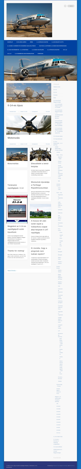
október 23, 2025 (23, 111)
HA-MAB (58, 408)
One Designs (65, 465)
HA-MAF (58, 419)
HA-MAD (58, 414)
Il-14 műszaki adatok (42, 42)
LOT (59, 330)
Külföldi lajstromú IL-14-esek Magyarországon (52, 45)
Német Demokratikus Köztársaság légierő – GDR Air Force (61, 367)
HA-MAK (58, 430)
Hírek (31, 42)
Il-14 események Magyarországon (24, 53)
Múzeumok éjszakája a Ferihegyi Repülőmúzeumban (40, 185)
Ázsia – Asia (59, 192)
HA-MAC (58, 411)
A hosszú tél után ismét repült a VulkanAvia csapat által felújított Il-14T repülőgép (39, 227)
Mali (59, 181)
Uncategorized (35, 111)
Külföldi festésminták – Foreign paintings (59, 148)
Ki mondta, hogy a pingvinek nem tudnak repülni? (39, 251)
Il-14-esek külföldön (38, 49)
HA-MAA (58, 406)
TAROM (60, 381)
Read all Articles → (12, 270)
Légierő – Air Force (61, 237)
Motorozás (14, 137)
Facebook (70, 6)
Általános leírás (21, 42)
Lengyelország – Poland (60, 326)
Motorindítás (67, 66)
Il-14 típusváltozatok (53, 49)
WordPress (72, 465)
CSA (59, 286)
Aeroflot (58, 152)
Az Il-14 (9, 53)
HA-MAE (58, 416)
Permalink (48, 111)
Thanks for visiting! (16, 251)
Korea (59, 249)
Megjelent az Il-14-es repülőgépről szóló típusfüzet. (17, 229)
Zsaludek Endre (12, 111)
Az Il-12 (65, 49)
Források (40, 53)
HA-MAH (58, 424)
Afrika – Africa (60, 154)
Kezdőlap (10, 42)
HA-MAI (58, 427)
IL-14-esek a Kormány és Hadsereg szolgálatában (21, 45)
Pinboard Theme (56, 465)
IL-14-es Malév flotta (58, 42)
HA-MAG (58, 422)
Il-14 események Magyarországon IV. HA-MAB (58, 106)
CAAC (61, 232)
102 (57, 403)
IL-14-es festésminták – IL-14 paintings (17, 49)
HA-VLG (58, 432)
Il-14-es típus (15, 105)
